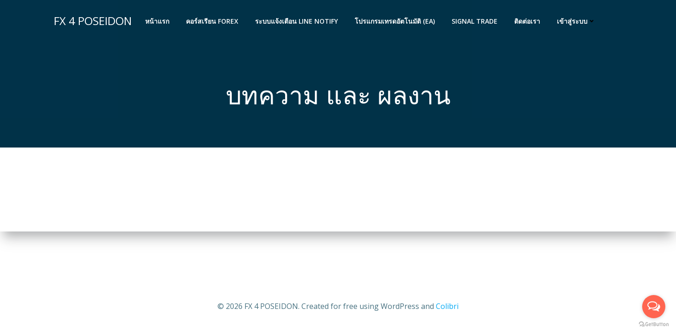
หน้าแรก (157, 21)
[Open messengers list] (653, 306)
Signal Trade (474, 21)
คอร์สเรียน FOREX (212, 21)
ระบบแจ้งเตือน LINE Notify (296, 21)
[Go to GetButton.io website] (654, 324)
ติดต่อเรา (527, 21)
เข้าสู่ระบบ (576, 21)
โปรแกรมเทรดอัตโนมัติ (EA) (395, 21)
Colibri (447, 306)
